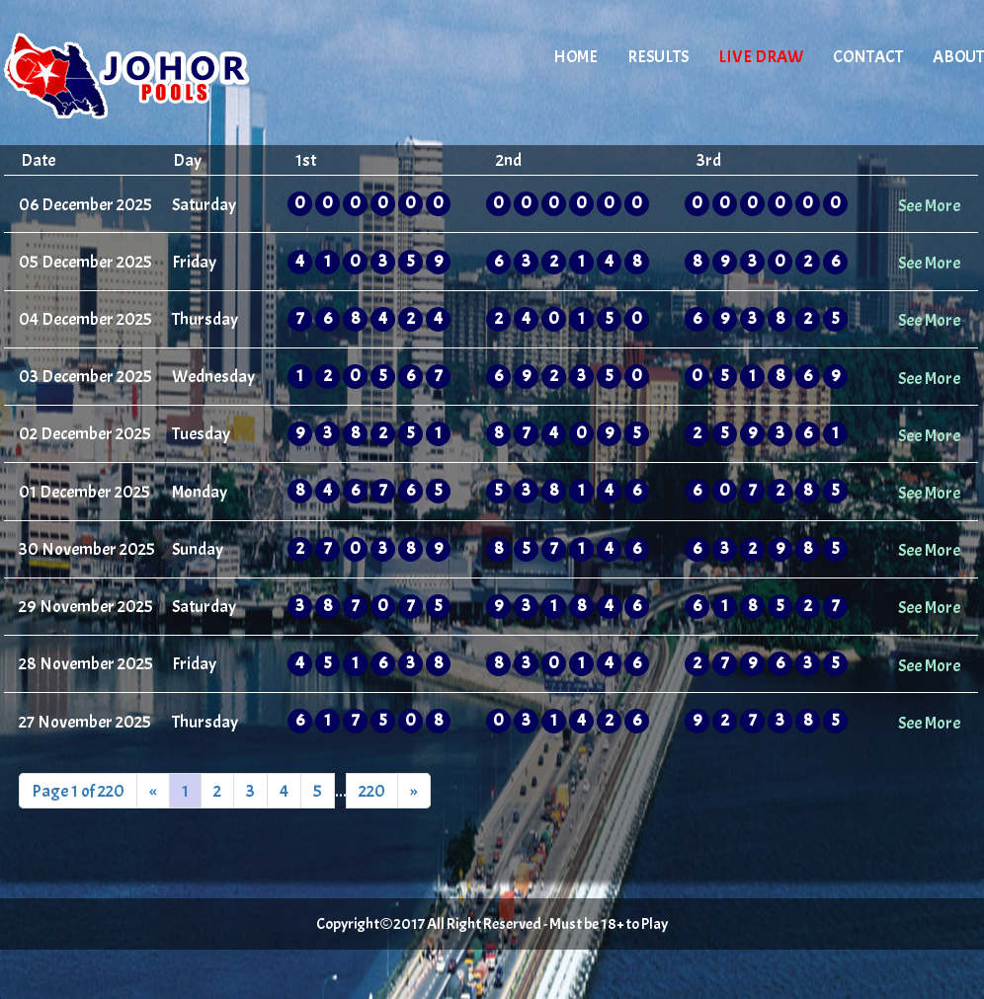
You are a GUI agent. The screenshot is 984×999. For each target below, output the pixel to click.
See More (929, 205)
